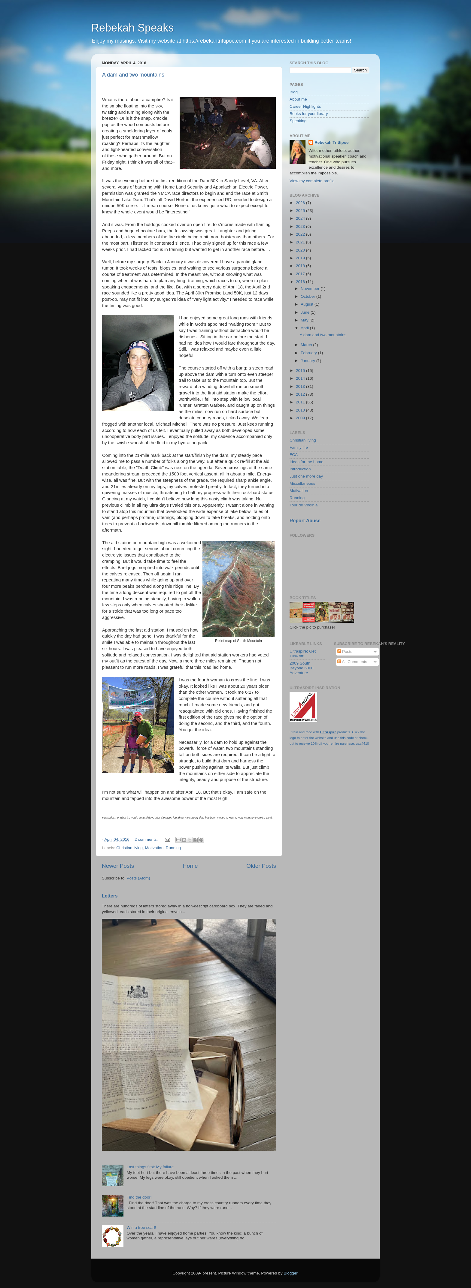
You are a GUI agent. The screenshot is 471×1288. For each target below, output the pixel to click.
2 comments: (147, 839)
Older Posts (261, 866)
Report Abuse (305, 520)
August (308, 304)
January (308, 360)
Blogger (290, 1273)
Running (173, 848)
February (309, 353)
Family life (299, 447)
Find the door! (138, 1197)
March (307, 344)
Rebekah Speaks (132, 28)
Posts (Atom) (138, 878)
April (305, 328)
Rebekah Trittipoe (331, 142)
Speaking (298, 121)
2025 (301, 210)
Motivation (154, 848)
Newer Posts (118, 866)
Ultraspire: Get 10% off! (303, 653)
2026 (301, 203)
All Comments (352, 661)
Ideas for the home (307, 462)
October (308, 296)
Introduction (300, 469)
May (305, 320)
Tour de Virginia (304, 505)
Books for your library (309, 113)
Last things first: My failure (150, 1167)
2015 (301, 370)
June (306, 312)
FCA (294, 454)
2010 (301, 410)
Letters (110, 895)
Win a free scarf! (141, 1227)
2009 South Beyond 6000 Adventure (302, 668)
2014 (301, 378)
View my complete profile (312, 181)
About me (298, 99)
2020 (301, 250)
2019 (301, 258)
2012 (301, 394)
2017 (301, 274)
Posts (344, 651)
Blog (294, 92)
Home (190, 866)
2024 (301, 218)
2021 (301, 242)
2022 (301, 234)
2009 (301, 418)
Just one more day (306, 476)
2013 (301, 386)
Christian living (129, 848)
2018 (301, 266)
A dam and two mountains (133, 75)
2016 (301, 281)
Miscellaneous (302, 483)
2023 (301, 226)
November (311, 288)
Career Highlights (305, 106)
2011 (301, 402)
